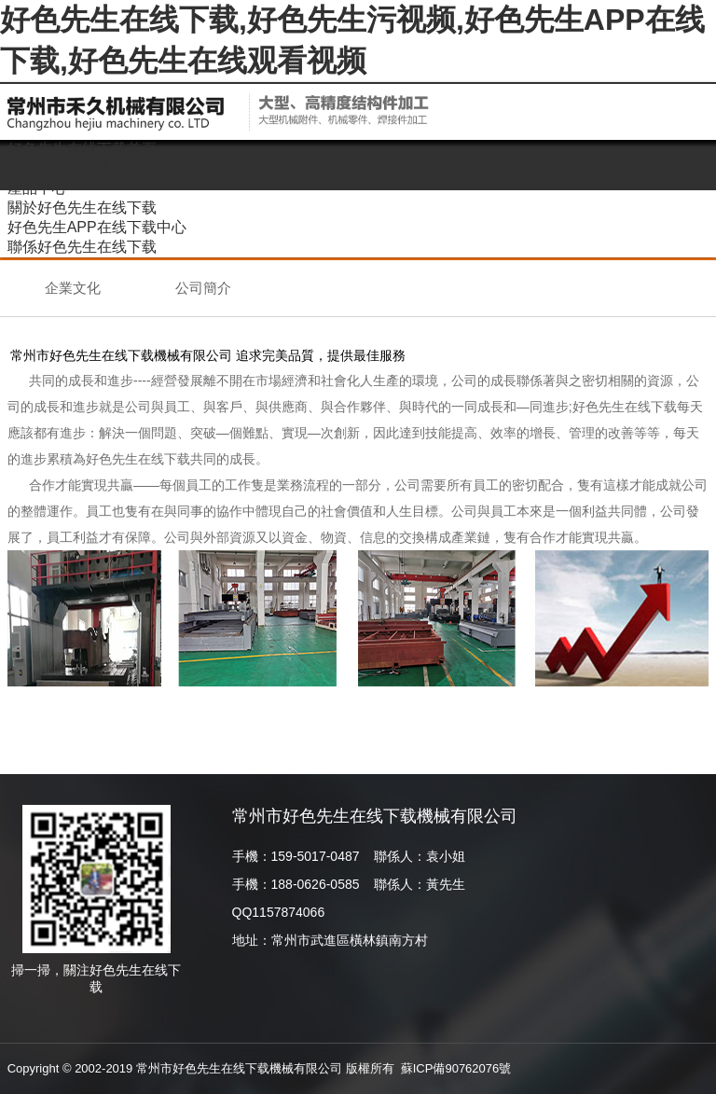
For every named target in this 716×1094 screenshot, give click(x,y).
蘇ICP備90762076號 (456, 1068)
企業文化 (73, 288)
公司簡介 (203, 288)
